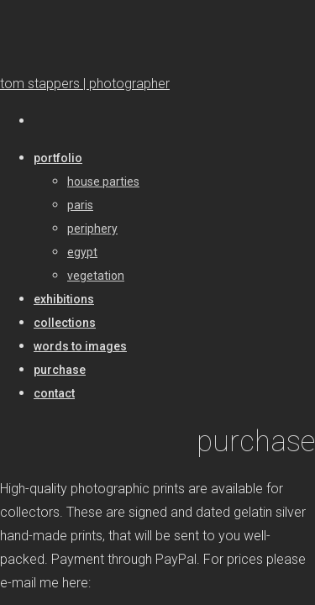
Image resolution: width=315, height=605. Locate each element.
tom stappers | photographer (85, 84)
